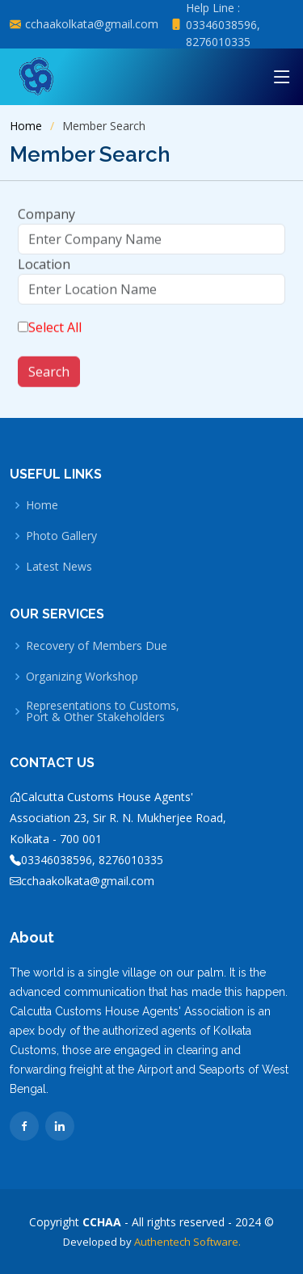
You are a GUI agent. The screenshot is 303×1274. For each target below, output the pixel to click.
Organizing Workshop (82, 676)
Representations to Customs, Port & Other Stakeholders (102, 711)
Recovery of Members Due (96, 646)
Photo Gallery (61, 536)
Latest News (59, 566)
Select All (55, 334)
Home (26, 125)
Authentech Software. (186, 1241)
